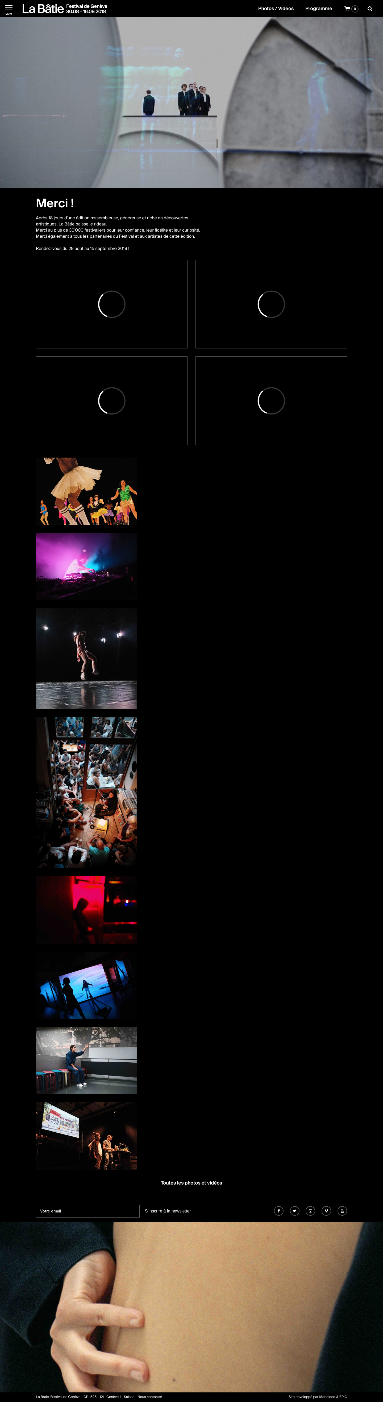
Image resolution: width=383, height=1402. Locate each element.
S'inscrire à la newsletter (168, 1211)
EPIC (343, 1397)
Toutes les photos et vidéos (191, 1183)
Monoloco (327, 1397)
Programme (318, 9)
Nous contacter (150, 1397)
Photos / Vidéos (276, 9)
